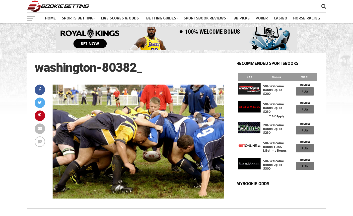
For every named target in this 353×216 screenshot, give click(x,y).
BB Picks (241, 18)
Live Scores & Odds (120, 18)
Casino (280, 18)
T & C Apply (276, 116)
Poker (262, 18)
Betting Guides (161, 18)
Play (304, 91)
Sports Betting (77, 18)
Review (305, 84)
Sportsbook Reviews (205, 18)
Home (50, 18)
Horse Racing (306, 18)
